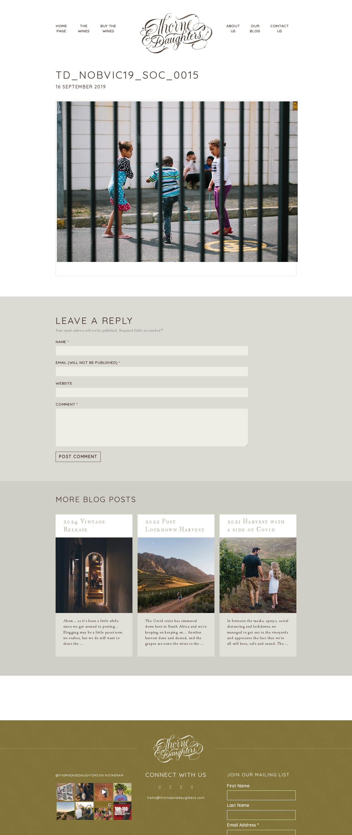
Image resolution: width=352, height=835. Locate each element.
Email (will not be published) (88, 362)
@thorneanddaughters (77, 775)
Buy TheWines (108, 28)
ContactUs (279, 28)
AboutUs (233, 28)
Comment (67, 404)
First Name (238, 785)
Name (62, 342)
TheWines (84, 28)
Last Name (238, 805)
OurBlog (255, 28)
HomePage (61, 28)
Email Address (243, 825)
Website (64, 383)
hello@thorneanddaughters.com (175, 798)
